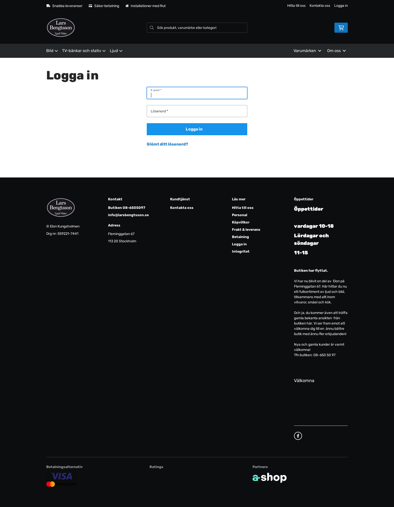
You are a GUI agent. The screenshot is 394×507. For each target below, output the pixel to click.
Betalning (240, 237)
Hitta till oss (296, 6)
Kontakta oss (320, 6)
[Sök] (197, 28)
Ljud (116, 50)
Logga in (341, 6)
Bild (52, 50)
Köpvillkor (241, 222)
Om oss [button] (336, 50)
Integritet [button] (241, 251)
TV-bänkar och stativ (84, 50)
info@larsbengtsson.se (128, 215)
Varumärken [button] (307, 50)
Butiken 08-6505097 (126, 208)
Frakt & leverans (246, 229)
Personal (239, 215)
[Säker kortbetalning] (61, 480)
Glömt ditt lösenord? (167, 144)
